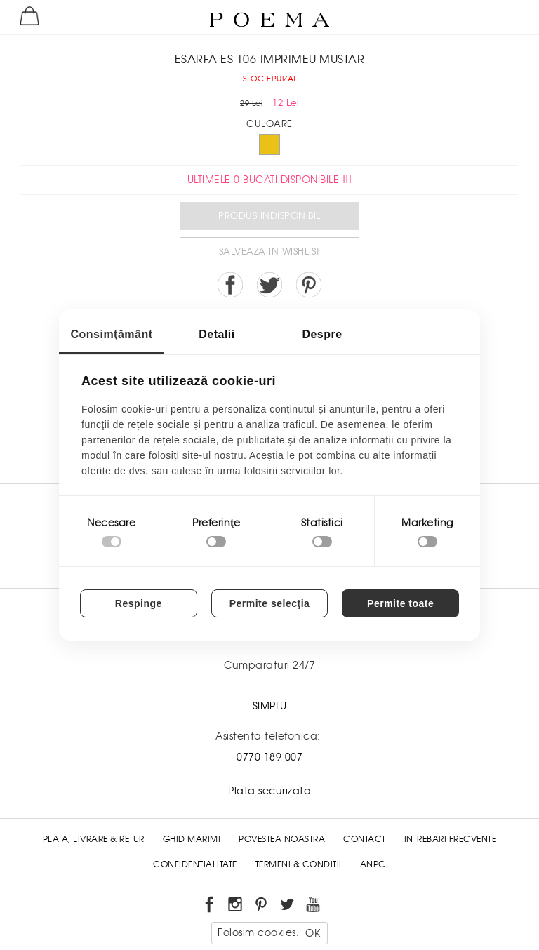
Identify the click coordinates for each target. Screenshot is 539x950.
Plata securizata (269, 790)
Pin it (308, 284)
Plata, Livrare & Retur (94, 839)
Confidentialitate (195, 864)
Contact (364, 839)
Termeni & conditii (298, 864)
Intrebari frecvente (450, 839)
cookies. (278, 932)
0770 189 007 (269, 757)
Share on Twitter (269, 284)
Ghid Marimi (192, 839)
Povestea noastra (282, 839)
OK (312, 933)
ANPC (373, 864)
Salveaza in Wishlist (270, 251)
